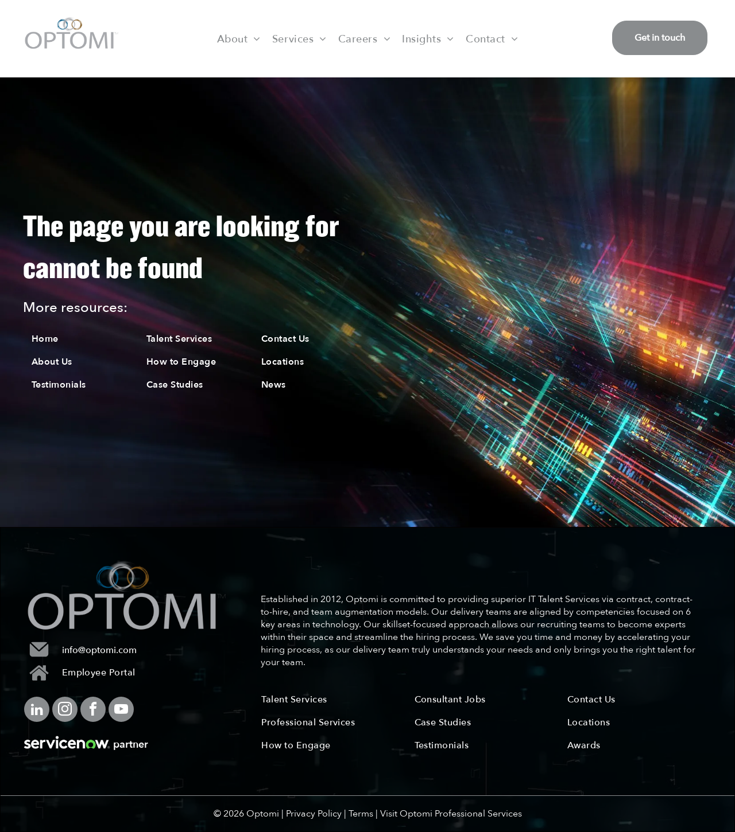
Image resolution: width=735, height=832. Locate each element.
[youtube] (121, 711)
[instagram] (65, 711)
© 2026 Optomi (246, 813)
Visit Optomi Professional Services (451, 813)
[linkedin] (36, 711)
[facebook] (93, 711)
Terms (361, 813)
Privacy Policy (314, 813)
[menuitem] (238, 38)
